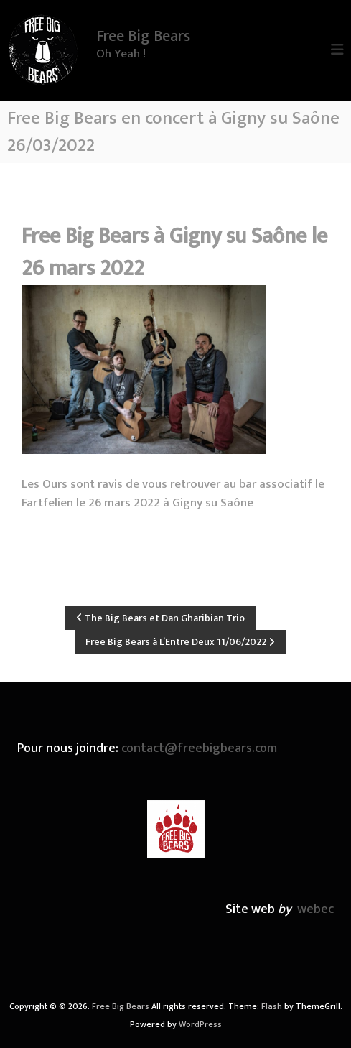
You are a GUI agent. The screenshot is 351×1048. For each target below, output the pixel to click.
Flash (271, 1006)
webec (315, 909)
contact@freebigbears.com (199, 748)
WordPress (200, 1024)
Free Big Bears (143, 36)
